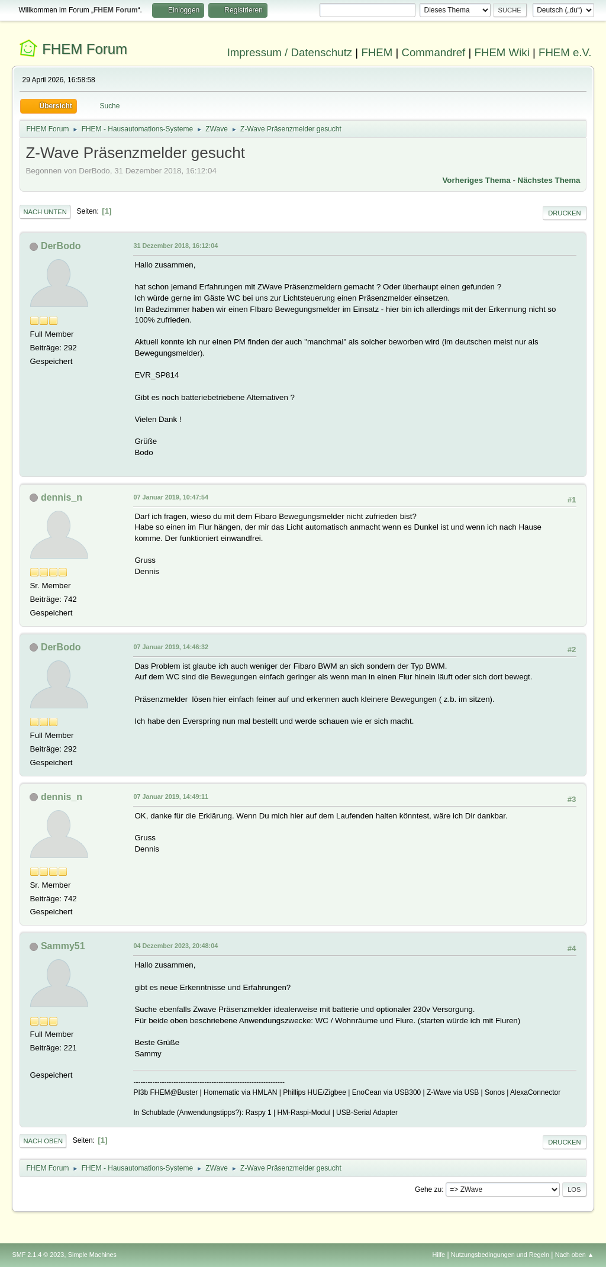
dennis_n (61, 497)
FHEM (376, 52)
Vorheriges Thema (476, 180)
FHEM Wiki (502, 52)
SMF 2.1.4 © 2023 (38, 1254)
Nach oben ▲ (574, 1254)
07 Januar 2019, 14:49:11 (170, 796)
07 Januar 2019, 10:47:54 (170, 497)
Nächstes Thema (549, 180)
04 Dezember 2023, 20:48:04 (175, 945)
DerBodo (61, 246)
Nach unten (44, 211)
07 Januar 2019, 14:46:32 (170, 646)
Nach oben (43, 1141)
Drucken (564, 213)
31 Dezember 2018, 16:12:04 (175, 245)
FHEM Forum (84, 49)
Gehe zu (428, 1189)
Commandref (433, 52)
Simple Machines (92, 1254)
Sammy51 (63, 946)
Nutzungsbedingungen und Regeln (500, 1254)
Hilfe (439, 1254)
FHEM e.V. (565, 52)
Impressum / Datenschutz (290, 52)
